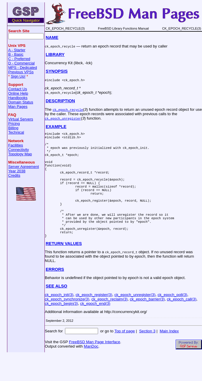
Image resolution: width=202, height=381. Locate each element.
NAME (52, 37)
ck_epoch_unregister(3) (134, 321)
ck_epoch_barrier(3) (147, 325)
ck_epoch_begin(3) (61, 330)
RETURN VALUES (64, 270)
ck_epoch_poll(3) (172, 321)
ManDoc (91, 372)
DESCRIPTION (60, 100)
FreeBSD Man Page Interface (94, 368)
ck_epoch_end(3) (95, 330)
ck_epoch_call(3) (181, 325)
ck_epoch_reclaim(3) (109, 325)
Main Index (169, 357)
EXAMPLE (56, 126)
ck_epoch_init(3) (59, 321)
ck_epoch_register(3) (94, 321)
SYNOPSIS (57, 71)
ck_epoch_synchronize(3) (67, 325)
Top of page (124, 357)
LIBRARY (55, 54)
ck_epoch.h (73, 80)
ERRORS (55, 295)
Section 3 (147, 357)
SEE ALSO (56, 312)
